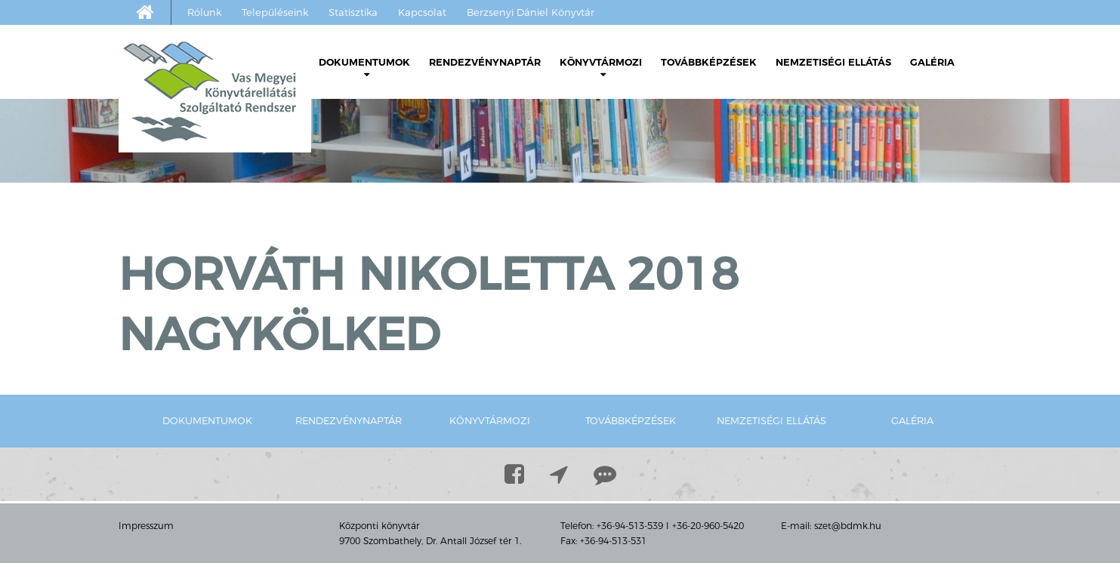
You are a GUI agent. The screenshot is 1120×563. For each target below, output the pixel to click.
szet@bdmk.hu (847, 525)
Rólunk (204, 12)
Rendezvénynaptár (485, 62)
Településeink (275, 12)
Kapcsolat (422, 12)
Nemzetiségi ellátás (833, 62)
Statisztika (353, 12)
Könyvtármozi (601, 67)
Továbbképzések (709, 62)
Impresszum (146, 525)
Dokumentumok (364, 67)
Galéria (932, 62)
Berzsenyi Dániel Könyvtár (530, 12)
